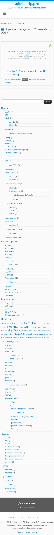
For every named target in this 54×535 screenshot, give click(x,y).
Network (8, 141)
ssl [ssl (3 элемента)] (2, 337)
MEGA (12, 188)
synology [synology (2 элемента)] (5, 337)
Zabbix (7, 295)
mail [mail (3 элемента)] (35, 327)
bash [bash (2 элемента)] (22, 323)
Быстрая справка (10, 341)
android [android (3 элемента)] (3, 323)
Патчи (5, 466)
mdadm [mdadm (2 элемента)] (39, 327)
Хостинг (8, 462)
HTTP (7, 118)
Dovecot (12, 208)
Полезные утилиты (12, 459)
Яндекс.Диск (14, 199)
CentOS (8, 112)
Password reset (10, 278)
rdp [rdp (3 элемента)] (31, 334)
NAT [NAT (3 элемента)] (22, 330)
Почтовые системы (12, 204)
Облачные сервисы (12, 184)
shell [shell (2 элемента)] (47, 334)
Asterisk (12, 225)
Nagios (12, 176)
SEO (11, 484)
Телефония (9, 221)
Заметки (6, 434)
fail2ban (8, 306)
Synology (8, 392)
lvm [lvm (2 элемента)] (33, 327)
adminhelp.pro (27, 3)
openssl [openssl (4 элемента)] (35, 330)
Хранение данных (12, 238)
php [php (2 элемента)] (2, 334)
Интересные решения (13, 456)
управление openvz (17, 385)
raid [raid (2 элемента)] (29, 334)
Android (8, 248)
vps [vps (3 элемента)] (26, 337)
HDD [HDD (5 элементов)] (28, 327)
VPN (6, 161)
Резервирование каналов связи (21, 133)
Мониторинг (10, 172)
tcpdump (18, 412)
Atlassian (8, 254)
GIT (6, 369)
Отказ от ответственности (27, 532)
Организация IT (9, 476)
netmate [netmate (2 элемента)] (26, 330)
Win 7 (11, 233)
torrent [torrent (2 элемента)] (10, 337)
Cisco (11, 282)
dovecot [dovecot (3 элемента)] (3, 327)
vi (10, 405)
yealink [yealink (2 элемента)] (39, 337)
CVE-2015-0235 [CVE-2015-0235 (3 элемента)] (40, 323)
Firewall (13, 355)
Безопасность (14, 191)
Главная (4, 23)
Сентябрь (18, 23)
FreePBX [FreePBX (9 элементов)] (12, 326)
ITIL (7, 441)
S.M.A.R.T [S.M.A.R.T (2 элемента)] (35, 334)
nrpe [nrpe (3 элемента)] (30, 330)
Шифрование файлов (22, 195)
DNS (6, 115)
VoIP (7, 395)
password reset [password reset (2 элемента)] (47, 330)
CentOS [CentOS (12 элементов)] (29, 323)
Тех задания (10, 492)
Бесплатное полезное (13, 453)
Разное (12, 429)
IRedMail (12, 211)
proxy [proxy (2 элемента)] (25, 334)
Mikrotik (8, 129)
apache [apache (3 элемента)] (9, 323)
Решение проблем (9, 241)
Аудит (7, 480)
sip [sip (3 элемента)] (50, 334)
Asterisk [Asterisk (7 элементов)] (16, 323)
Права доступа (10, 218)
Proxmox (8, 144)
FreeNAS (8, 269)
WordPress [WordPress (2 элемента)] (34, 337)
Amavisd (8, 245)
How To (4, 108)
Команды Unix (11, 398)
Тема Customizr (41, 517)
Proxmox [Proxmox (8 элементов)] (19, 333)
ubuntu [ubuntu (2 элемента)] (14, 337)
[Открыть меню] (4, 14)
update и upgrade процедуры (16, 150)
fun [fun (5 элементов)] (20, 327)
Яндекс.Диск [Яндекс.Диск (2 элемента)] (45, 337)
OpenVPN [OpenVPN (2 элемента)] (41, 330)
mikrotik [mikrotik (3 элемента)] (44, 327)
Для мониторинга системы (20, 408)
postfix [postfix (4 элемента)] (10, 334)
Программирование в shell (20, 426)
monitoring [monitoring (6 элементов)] (6, 330)
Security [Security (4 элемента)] (42, 334)
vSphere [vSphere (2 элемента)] (30, 337)
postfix (7, 378)
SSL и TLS (9, 147)
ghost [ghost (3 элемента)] (24, 327)
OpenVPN (24, 79)
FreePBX (8, 470)
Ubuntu (12, 265)
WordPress (9, 169)
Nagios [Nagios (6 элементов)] (16, 330)
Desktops (8, 260)
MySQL (8, 138)
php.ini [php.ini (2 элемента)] (5, 334)
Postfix (12, 214)
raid (11, 402)
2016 (11, 23)
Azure (7, 348)
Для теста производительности (22, 417)
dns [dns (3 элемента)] (48, 323)
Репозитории (15, 358)
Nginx (11, 125)
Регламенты (10, 489)
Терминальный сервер (13, 229)
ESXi (11, 157)
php (6, 309)
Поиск (12, 420)
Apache (12, 122)
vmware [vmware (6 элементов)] (20, 337)
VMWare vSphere (11, 153)
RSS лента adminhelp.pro (27, 507)
